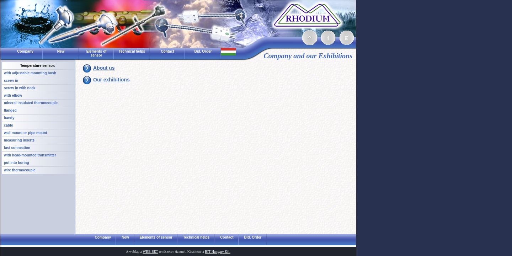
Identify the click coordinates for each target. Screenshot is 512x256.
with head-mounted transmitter (30, 155)
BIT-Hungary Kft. (217, 252)
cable (8, 125)
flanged (10, 110)
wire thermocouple (20, 170)
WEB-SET (150, 252)
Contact (167, 51)
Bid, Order (203, 51)
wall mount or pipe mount (25, 133)
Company (25, 51)
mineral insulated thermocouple (31, 103)
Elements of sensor (96, 53)
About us (104, 68)
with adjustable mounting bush (30, 73)
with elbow (13, 95)
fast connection (17, 148)
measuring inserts (19, 140)
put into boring (16, 163)
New (61, 51)
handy (9, 118)
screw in (11, 80)
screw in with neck (19, 88)
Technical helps (132, 51)
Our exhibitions (111, 79)
